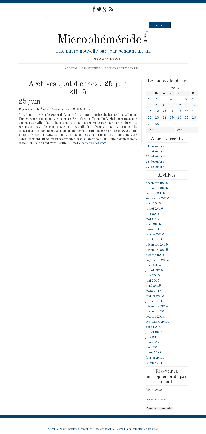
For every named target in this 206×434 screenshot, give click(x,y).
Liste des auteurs (104, 423)
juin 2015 (153, 269)
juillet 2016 (154, 202)
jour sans (28, 103)
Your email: (154, 383)
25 (172, 111)
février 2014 (155, 351)
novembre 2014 (157, 305)
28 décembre (155, 155)
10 (164, 99)
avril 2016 (153, 218)
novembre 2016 (157, 182)
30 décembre (155, 145)
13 (187, 99)
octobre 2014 (155, 310)
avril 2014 (153, 341)
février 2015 (155, 290)
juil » (179, 124)
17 (164, 105)
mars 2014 (153, 346)
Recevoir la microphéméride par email (136, 423)
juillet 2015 (154, 264)
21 (194, 105)
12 (179, 99)
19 (179, 105)
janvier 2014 (155, 356)
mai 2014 (153, 336)
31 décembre (155, 140)
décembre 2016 (157, 177)
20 (187, 105)
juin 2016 (153, 207)
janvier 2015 (155, 295)
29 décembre (155, 150)
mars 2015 (153, 284)
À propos (70, 62)
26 (179, 111)
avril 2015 (153, 279)
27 (187, 111)
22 (150, 111)
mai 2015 (153, 274)
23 (157, 111)
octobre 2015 (155, 249)
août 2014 (153, 320)
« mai (150, 124)
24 (164, 111)
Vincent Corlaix (60, 103)
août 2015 (153, 259)
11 (172, 99)
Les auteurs (91, 62)
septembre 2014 (157, 315)
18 (172, 105)
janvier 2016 (155, 233)
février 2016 (155, 228)
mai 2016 (153, 213)
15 (150, 105)
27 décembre (155, 160)
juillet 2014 (154, 326)
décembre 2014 (157, 300)
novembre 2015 (157, 243)
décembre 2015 (157, 238)
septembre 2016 (157, 192)
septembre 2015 (157, 254)
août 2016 (153, 197)
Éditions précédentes (122, 62)
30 (157, 117)
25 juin (30, 95)
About (62, 423)
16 (157, 105)
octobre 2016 (155, 187)
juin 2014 (153, 331)
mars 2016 (153, 223)
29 (150, 117)
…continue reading (92, 137)
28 (194, 111)
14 (194, 99)
